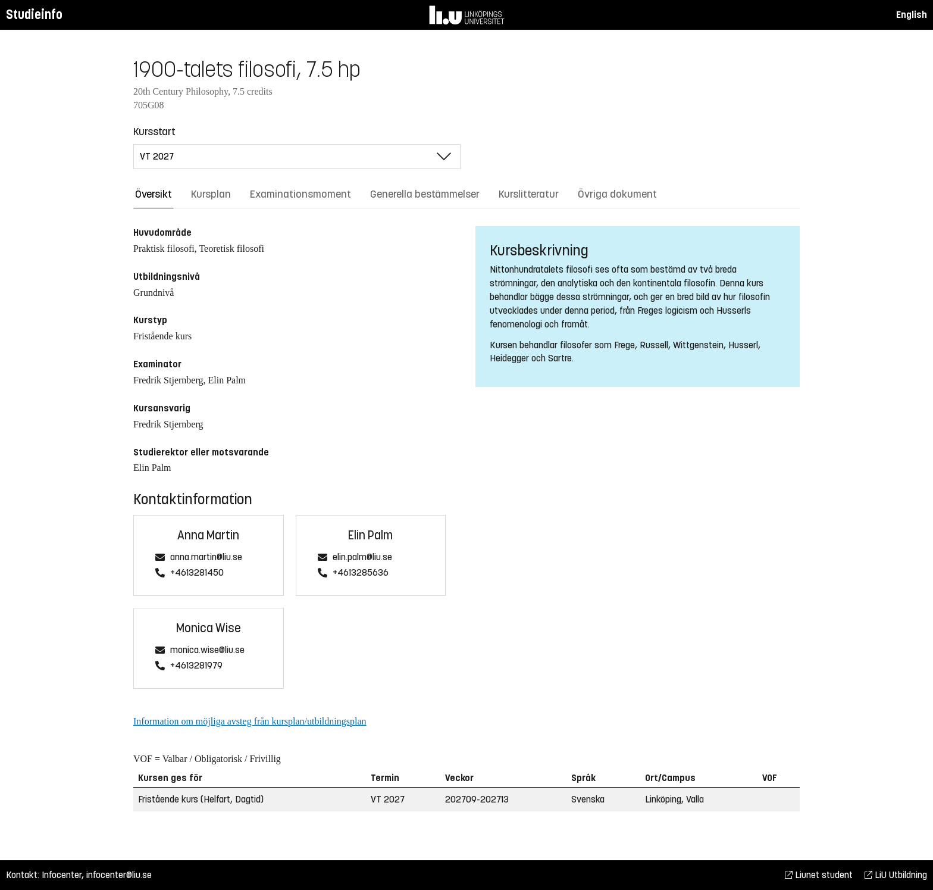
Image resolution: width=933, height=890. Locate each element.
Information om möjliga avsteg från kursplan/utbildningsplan (249, 721)
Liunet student (819, 874)
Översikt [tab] (153, 194)
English (911, 14)
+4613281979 (196, 666)
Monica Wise (208, 628)
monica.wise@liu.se (207, 650)
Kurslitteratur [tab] (529, 194)
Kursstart (154, 131)
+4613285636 (361, 573)
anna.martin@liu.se (206, 557)
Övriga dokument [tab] (617, 194)
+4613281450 (197, 573)
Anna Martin (208, 535)
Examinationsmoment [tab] (300, 194)
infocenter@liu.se (119, 874)
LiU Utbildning (896, 874)
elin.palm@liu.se (362, 557)
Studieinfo (34, 15)
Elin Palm (370, 535)
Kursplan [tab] (211, 194)
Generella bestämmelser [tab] (425, 194)
